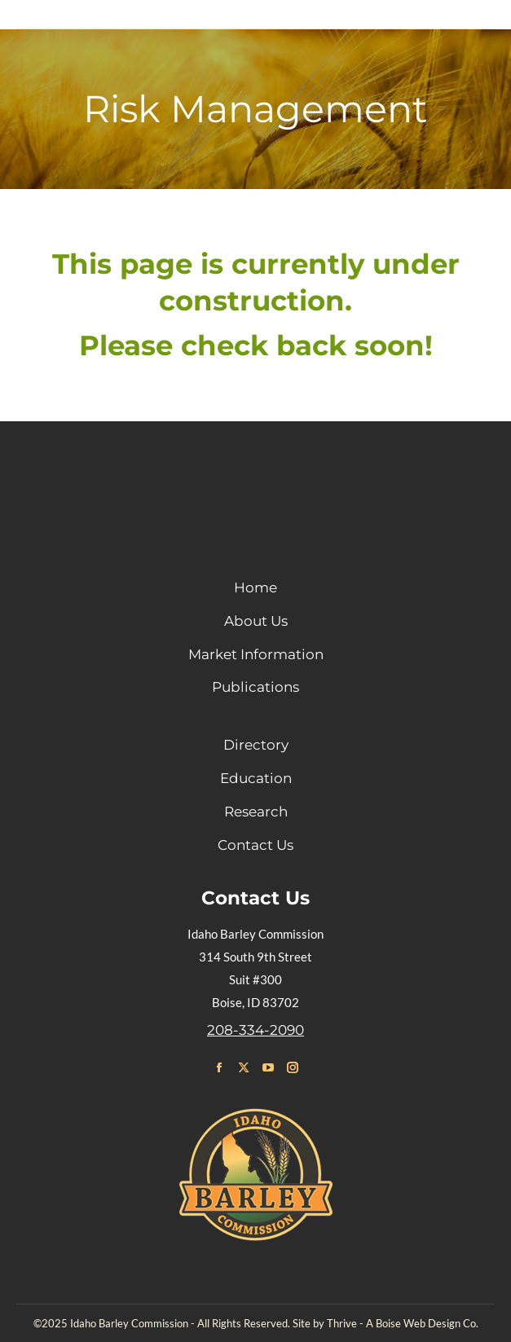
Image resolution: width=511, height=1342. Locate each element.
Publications (255, 687)
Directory (256, 745)
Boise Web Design (418, 1323)
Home (255, 587)
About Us (256, 621)
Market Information (256, 654)
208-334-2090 (255, 1030)
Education (256, 778)
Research (256, 811)
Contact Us (255, 845)
